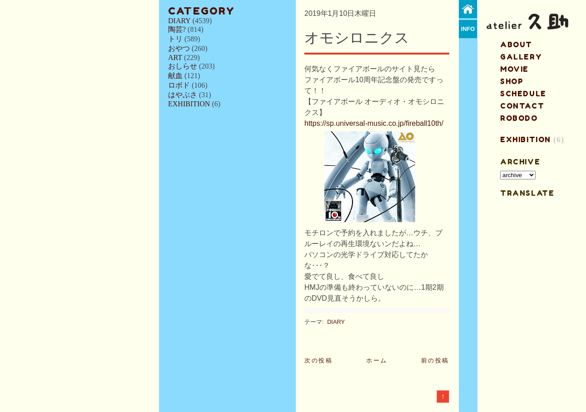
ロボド (179, 85)
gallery (521, 56)
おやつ (179, 48)
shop (511, 81)
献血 (175, 75)
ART (175, 57)
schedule (523, 93)
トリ (175, 39)
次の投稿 (318, 360)
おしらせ (182, 66)
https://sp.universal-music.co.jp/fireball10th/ (373, 123)
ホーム (376, 360)
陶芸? (177, 29)
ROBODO (519, 118)
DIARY (179, 21)
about (516, 44)
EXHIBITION (189, 104)
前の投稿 (435, 360)
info (468, 28)
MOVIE (514, 69)
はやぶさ (182, 95)
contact (522, 105)
